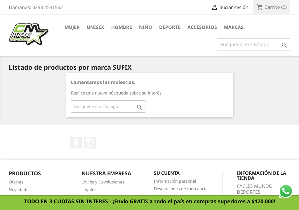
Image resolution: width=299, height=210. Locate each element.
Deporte (169, 27)
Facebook (76, 142)
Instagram (90, 142)
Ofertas (16, 182)
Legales (88, 189)
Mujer (72, 27)
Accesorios (202, 27)
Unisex (95, 27)
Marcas (234, 27)
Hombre (121, 27)
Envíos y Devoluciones (102, 182)
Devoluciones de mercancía (181, 188)
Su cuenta (167, 173)
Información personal (175, 181)
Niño (145, 27)
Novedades (20, 189)
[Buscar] (253, 44)
